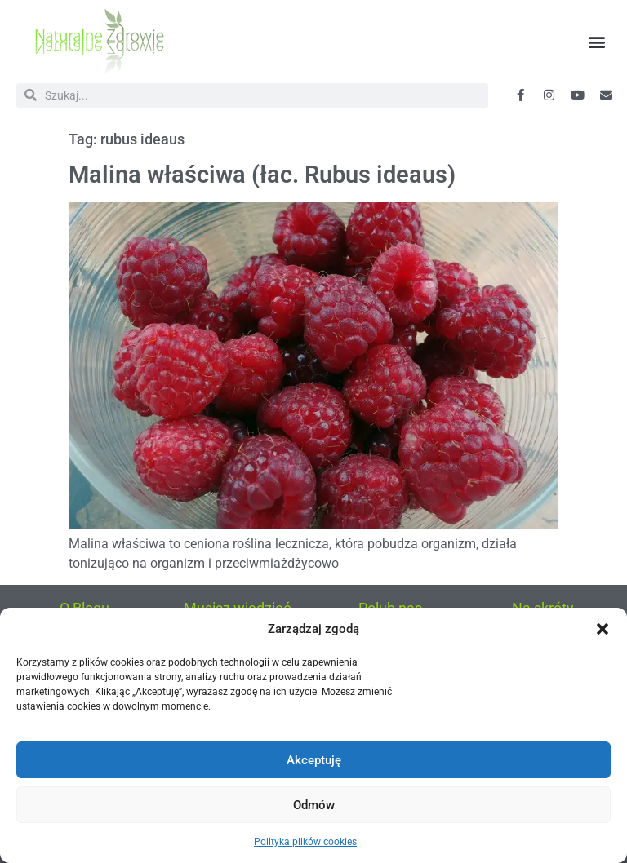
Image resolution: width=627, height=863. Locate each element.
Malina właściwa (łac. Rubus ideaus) (262, 174)
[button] (602, 629)
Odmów (314, 805)
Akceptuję (314, 760)
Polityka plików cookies (305, 842)
